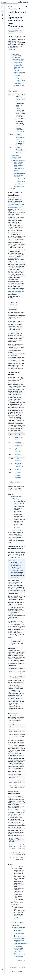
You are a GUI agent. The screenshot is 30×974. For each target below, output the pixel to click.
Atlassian (17, 971)
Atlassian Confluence (17, 966)
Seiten (9, 6)
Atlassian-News (22, 967)
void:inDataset (15, 832)
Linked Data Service (19, 928)
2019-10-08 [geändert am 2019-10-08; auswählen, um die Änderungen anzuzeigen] (15, 31)
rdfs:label (10, 632)
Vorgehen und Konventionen (18, 59)
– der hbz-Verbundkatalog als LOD (19, 940)
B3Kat (21, 948)
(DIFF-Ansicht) (20, 129)
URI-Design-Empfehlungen (17, 922)
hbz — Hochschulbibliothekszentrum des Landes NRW (21, 943)
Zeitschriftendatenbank (20, 937)
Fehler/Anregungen (13, 967)
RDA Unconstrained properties (18, 450)
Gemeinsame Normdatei (16, 570)
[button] (21, 2)
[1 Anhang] (19, 9)
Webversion (19, 135)
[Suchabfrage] (9, 2)
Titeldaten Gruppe (13, 9)
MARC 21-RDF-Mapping (16, 530)
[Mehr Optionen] (26, 6)
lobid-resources (18, 938)
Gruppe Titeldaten (14, 198)
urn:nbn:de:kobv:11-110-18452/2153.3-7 (21, 99)
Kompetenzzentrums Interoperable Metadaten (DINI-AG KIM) (16, 204)
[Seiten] (2, 11)
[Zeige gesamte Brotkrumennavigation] (13, 6)
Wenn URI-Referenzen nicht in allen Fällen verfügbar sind (19, 73)
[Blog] (2, 15)
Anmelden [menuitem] (25, 2)
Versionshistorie (15, 54)
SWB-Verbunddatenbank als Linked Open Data (19, 955)
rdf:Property (11, 585)
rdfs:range (19, 609)
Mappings (16, 70)
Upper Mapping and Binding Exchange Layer (19, 465)
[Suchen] (1, 2)
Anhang (13, 86)
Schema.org (18, 469)
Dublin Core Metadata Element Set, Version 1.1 (19, 444)
